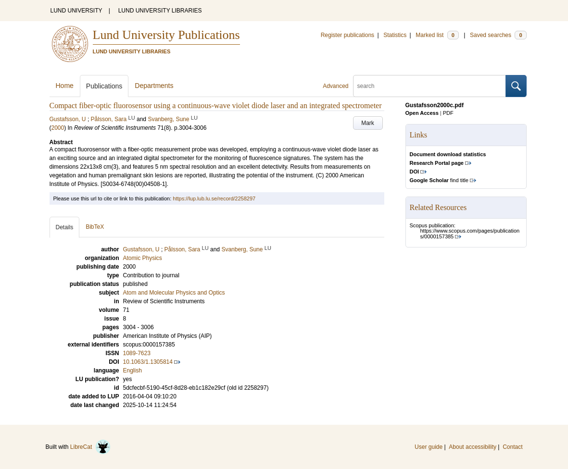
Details (65, 227)
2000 (57, 127)
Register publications (347, 35)
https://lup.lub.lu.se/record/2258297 (214, 198)
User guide (428, 447)
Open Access (422, 113)
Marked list (437, 35)
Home (65, 85)
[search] (429, 86)
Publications (104, 86)
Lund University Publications (166, 35)
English (132, 370)
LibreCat (90, 447)
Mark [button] (367, 123)
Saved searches (498, 35)
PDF (448, 113)
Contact (512, 447)
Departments (154, 85)
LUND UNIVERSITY (76, 10)
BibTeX (95, 226)
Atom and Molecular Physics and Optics (174, 292)
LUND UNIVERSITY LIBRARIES (160, 10)
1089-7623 (137, 353)
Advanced (335, 86)
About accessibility (472, 447)
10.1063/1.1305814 (148, 361)
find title (439, 180)
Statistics (394, 35)
